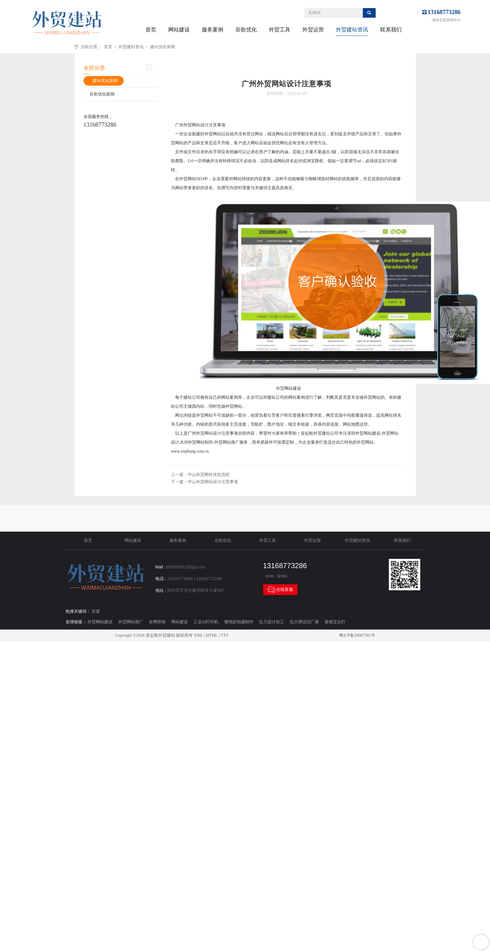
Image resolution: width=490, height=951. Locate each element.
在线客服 (280, 590)
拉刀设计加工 (271, 622)
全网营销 (157, 622)
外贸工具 (279, 30)
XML (198, 635)
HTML (212, 635)
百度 (96, 611)
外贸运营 (313, 30)
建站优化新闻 (162, 47)
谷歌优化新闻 (102, 94)
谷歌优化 (246, 30)
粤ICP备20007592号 (357, 635)
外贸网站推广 (130, 622)
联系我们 (391, 30)
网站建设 (179, 30)
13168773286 (444, 12)
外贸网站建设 (100, 622)
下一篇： (204, 482)
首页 (150, 30)
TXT (225, 635)
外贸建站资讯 (352, 30)
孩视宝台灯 (334, 622)
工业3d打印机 (206, 622)
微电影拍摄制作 (239, 622)
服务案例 (212, 30)
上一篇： (200, 474)
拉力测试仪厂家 (304, 622)
